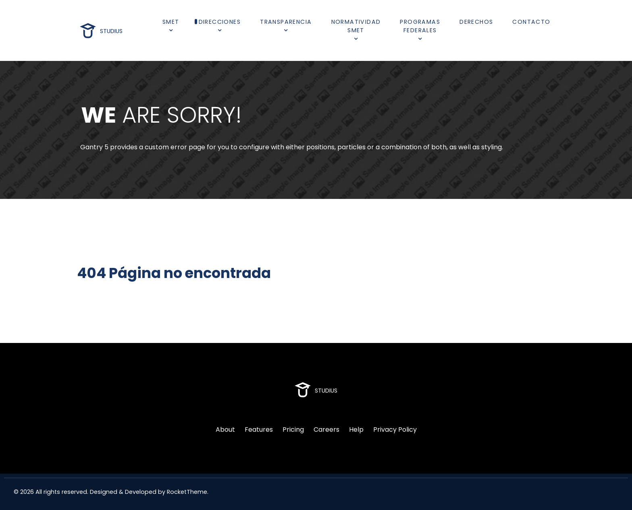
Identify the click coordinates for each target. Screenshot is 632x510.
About (225, 429)
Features (259, 429)
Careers (326, 429)
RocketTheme (187, 492)
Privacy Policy (395, 429)
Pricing (293, 429)
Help (356, 429)
